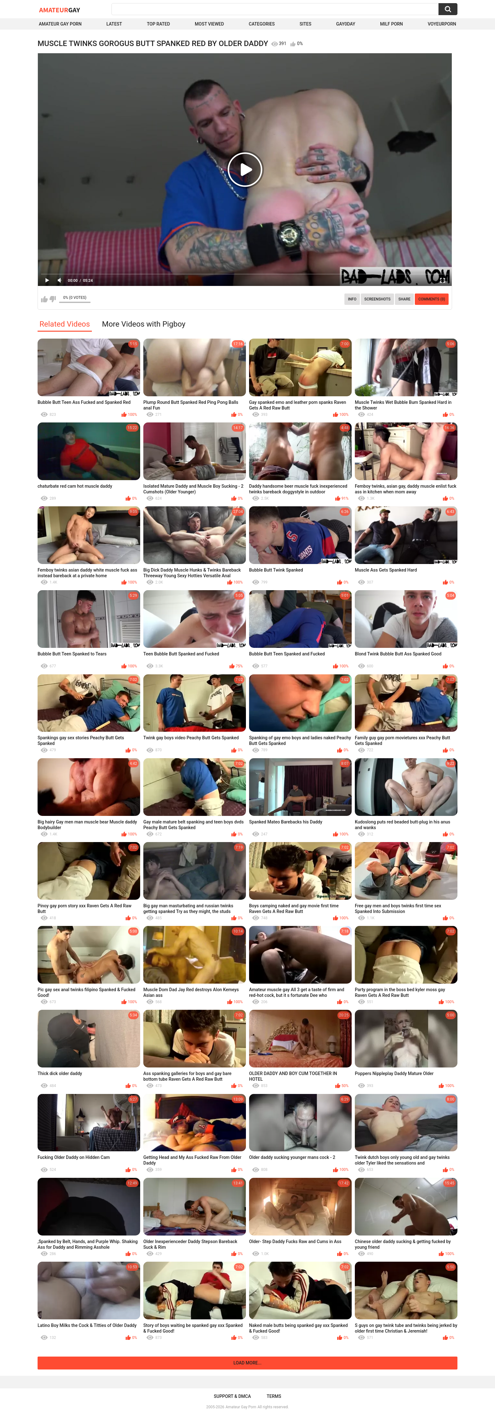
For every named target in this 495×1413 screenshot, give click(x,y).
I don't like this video (52, 299)
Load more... (248, 1362)
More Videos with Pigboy (143, 324)
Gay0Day (345, 23)
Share (404, 299)
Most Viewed (209, 23)
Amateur (59, 9)
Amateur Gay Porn (60, 23)
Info (352, 299)
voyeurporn (442, 23)
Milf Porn (391, 23)
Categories (262, 23)
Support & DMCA (232, 1396)
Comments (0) (431, 299)
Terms (274, 1396)
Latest (114, 23)
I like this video (44, 299)
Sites (305, 23)
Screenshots (377, 299)
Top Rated (158, 23)
